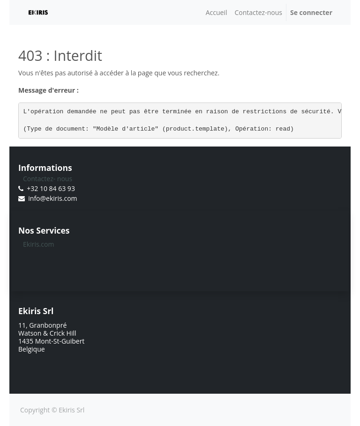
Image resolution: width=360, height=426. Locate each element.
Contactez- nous (47, 178)
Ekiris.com (38, 244)
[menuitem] (216, 12)
